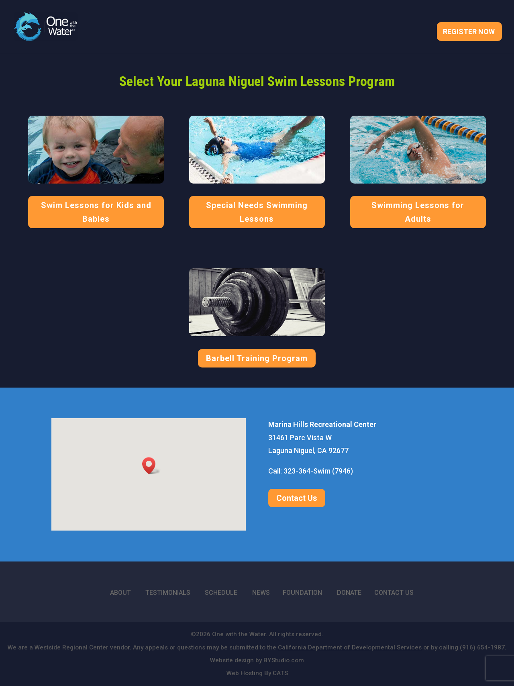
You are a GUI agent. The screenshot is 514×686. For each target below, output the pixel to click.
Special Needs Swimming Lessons (257, 212)
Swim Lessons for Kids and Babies (96, 212)
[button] (151, 465)
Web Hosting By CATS (257, 673)
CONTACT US (394, 592)
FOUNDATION (302, 592)
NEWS (261, 592)
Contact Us (296, 498)
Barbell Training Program (257, 358)
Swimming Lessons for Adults (417, 212)
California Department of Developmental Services (350, 647)
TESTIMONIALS (167, 592)
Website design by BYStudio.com (257, 660)
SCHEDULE (221, 592)
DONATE (349, 592)
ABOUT (120, 592)
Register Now (469, 32)
